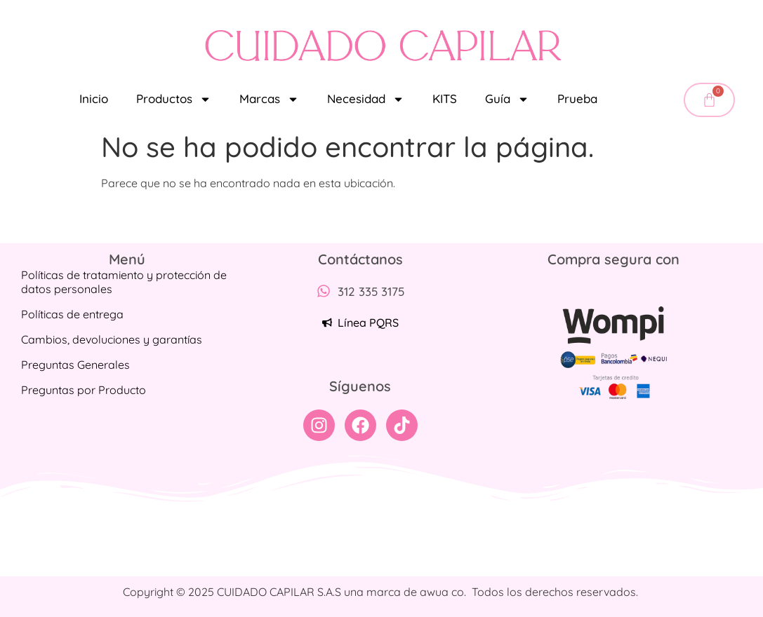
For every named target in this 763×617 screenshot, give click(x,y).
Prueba (577, 98)
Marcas (269, 99)
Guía (507, 99)
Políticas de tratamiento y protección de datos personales (124, 282)
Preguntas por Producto (83, 390)
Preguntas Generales (75, 365)
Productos (173, 99)
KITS (444, 98)
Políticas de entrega (72, 314)
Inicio (93, 98)
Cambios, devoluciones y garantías (111, 339)
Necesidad (365, 99)
